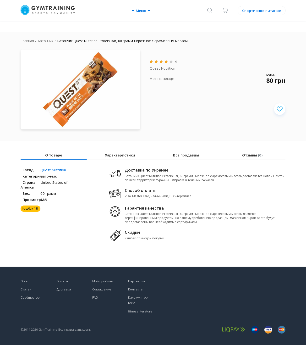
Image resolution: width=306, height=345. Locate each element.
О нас (25, 281)
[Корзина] (225, 10)
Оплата (62, 281)
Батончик (45, 41)
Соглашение (101, 289)
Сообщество (30, 297)
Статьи (26, 289)
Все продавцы (186, 155)
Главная (27, 41)
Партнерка (136, 281)
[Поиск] (210, 10)
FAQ (95, 297)
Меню (141, 10)
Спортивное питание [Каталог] (261, 10)
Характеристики (120, 155)
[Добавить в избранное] (279, 109)
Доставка (63, 289)
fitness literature (140, 311)
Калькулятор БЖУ (138, 300)
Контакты (135, 289)
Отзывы (252, 155)
